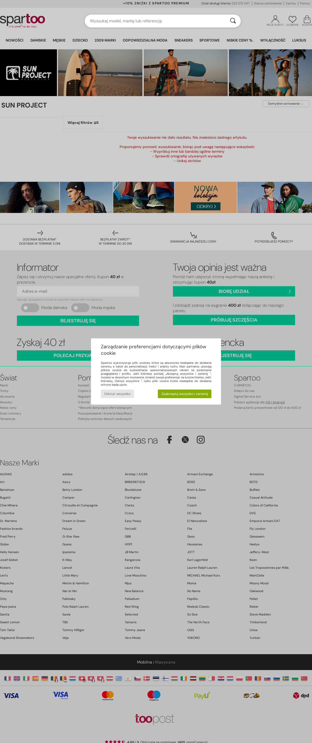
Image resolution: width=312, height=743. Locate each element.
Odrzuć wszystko (117, 394)
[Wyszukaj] (233, 21)
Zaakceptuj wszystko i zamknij (184, 394)
